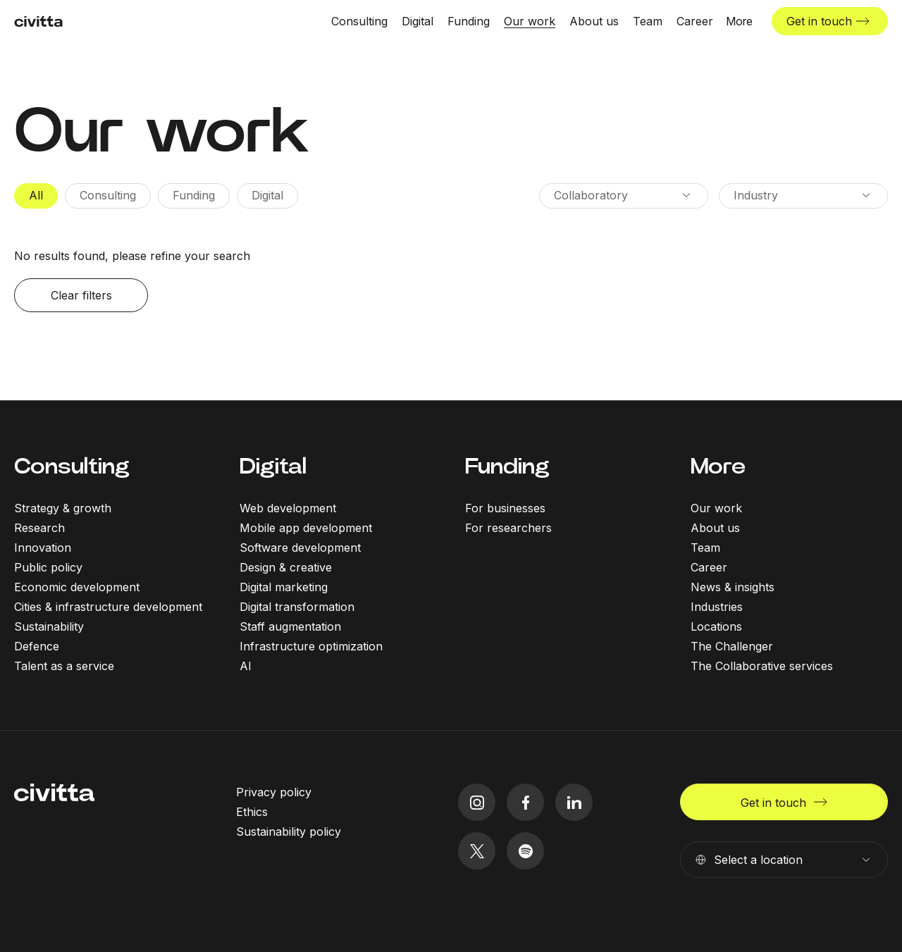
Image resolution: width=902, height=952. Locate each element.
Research (39, 528)
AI (246, 666)
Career (709, 567)
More (718, 466)
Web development (288, 508)
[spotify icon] (525, 851)
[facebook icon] (525, 802)
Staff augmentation (290, 626)
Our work (716, 508)
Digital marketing (284, 587)
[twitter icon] (476, 851)
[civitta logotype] (38, 21)
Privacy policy (273, 792)
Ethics (252, 812)
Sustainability (49, 626)
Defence (36, 646)
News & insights (732, 587)
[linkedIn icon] (574, 802)
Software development (300, 547)
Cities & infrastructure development (108, 607)
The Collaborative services (762, 666)
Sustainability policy (288, 831)
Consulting (72, 466)
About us (715, 528)
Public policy (48, 567)
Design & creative (286, 567)
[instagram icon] (476, 802)
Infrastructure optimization (311, 646)
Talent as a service (64, 666)
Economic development (77, 587)
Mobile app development (306, 528)
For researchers (508, 528)
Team (705, 547)
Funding (507, 466)
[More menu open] (739, 21)
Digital (273, 466)
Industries (717, 607)
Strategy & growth (62, 508)
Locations (716, 626)
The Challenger (732, 646)
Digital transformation (297, 607)
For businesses (505, 508)
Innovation (42, 547)
